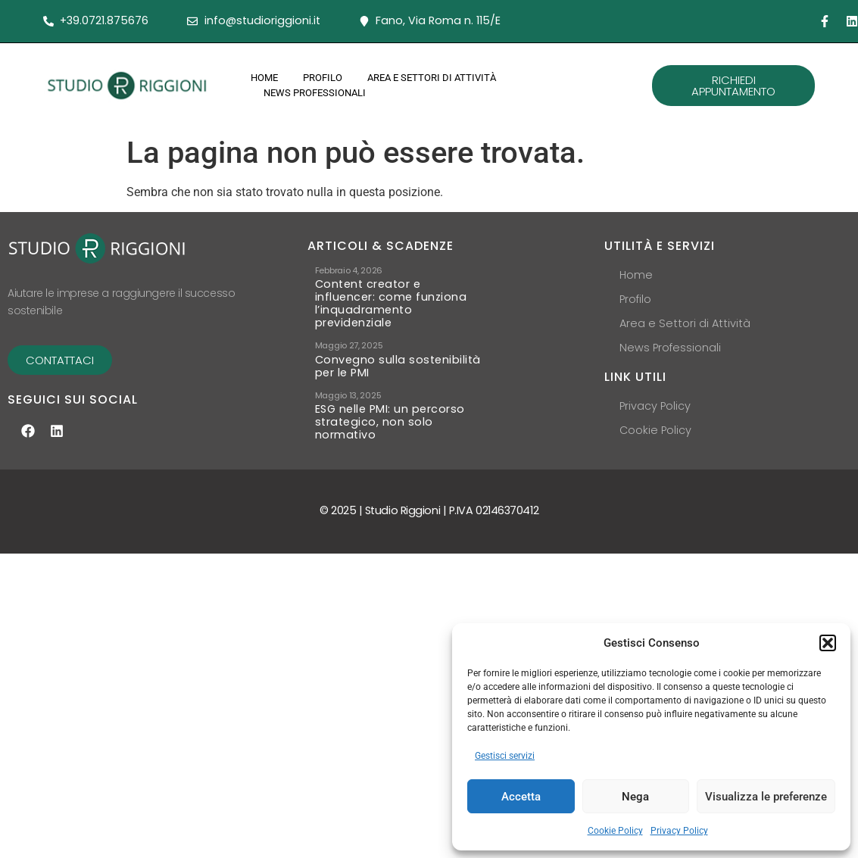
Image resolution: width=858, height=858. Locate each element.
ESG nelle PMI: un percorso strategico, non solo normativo (390, 392)
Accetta (521, 796)
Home (264, 77)
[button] (827, 643)
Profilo (322, 77)
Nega (635, 796)
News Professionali (315, 92)
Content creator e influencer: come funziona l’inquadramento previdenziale (391, 303)
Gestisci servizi (505, 755)
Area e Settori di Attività (431, 77)
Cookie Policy (615, 830)
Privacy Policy (679, 830)
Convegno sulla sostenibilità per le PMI (398, 344)
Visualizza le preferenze (766, 796)
